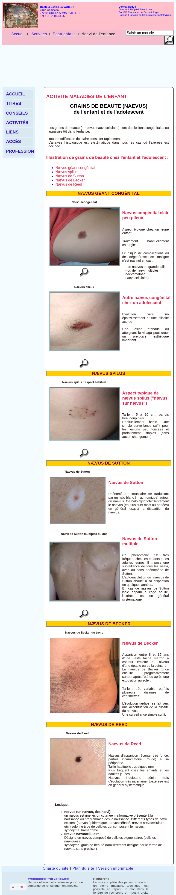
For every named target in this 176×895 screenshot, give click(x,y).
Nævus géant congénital (75, 168)
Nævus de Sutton (70, 176)
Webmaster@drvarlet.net (49, 878)
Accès (13, 141)
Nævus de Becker (70, 180)
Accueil (18, 34)
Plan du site (83, 868)
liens (12, 132)
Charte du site (56, 868)
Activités (38, 34)
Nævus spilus (67, 172)
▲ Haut (18, 886)
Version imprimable (115, 868)
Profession (19, 151)
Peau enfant (64, 34)
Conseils (17, 113)
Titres (13, 103)
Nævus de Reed (69, 184)
